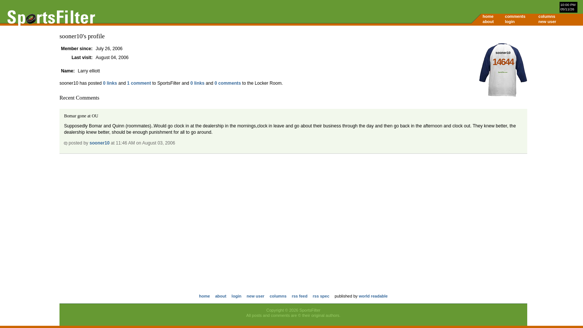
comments (515, 16)
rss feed (299, 296)
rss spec (321, 296)
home (488, 16)
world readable (373, 296)
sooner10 (100, 143)
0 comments (228, 83)
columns (546, 16)
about (488, 21)
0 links (110, 83)
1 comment (139, 83)
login (510, 21)
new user (547, 21)
